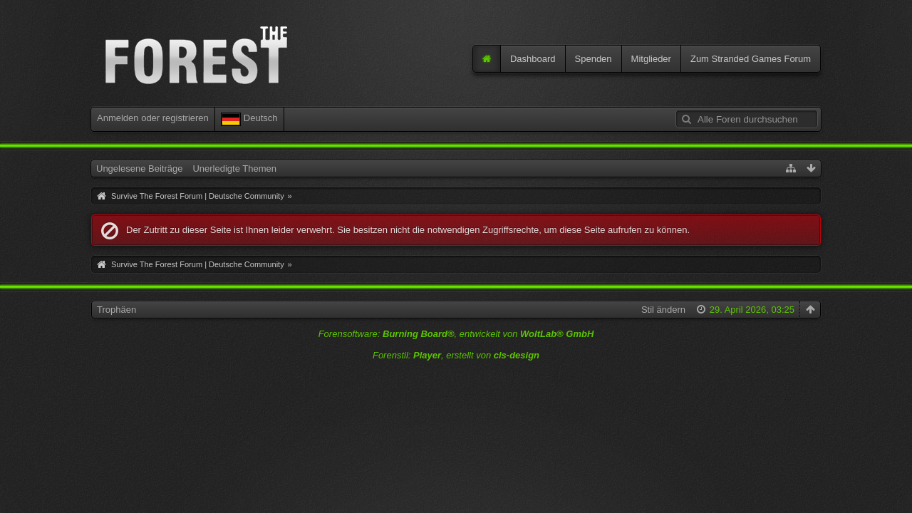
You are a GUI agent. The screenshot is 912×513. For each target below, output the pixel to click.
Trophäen (116, 309)
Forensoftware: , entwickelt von (456, 333)
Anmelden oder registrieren (153, 118)
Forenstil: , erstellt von (456, 355)
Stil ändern (663, 309)
